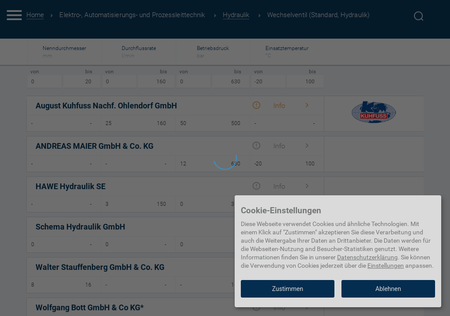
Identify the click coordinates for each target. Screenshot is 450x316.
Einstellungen (385, 265)
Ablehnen (388, 288)
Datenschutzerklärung (367, 257)
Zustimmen (287, 288)
